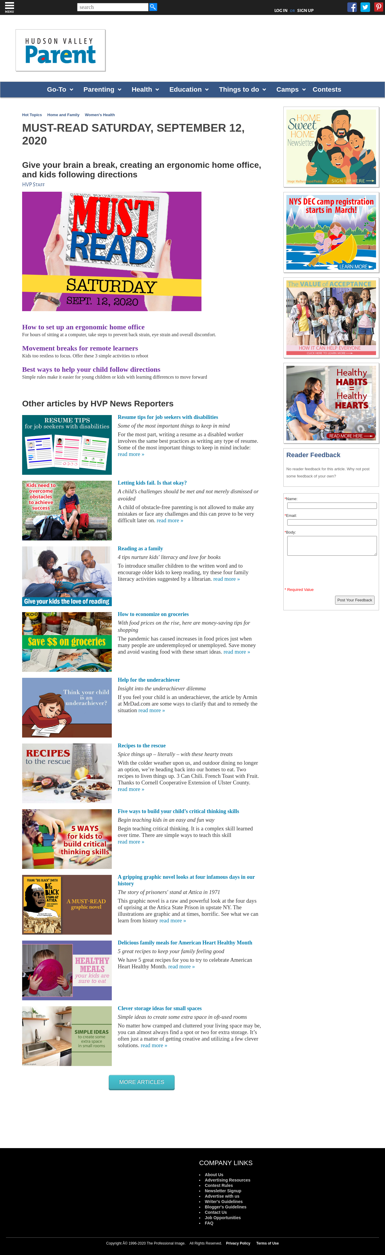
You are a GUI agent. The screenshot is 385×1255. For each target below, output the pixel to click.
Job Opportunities (223, 1217)
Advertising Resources (227, 1180)
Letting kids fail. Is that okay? (152, 483)
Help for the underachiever (149, 680)
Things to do (239, 89)
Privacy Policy (238, 1243)
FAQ (209, 1223)
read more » (131, 454)
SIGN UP (305, 10)
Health (142, 89)
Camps (287, 89)
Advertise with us (222, 1196)
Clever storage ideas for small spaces (160, 1008)
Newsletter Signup (223, 1190)
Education (185, 89)
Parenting (98, 89)
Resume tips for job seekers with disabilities (168, 417)
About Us (214, 1174)
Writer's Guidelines (224, 1201)
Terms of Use (267, 1243)
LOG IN (281, 10)
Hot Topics (32, 115)
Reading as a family (140, 549)
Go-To (56, 89)
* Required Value (299, 589)
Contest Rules (219, 1185)
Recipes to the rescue (142, 746)
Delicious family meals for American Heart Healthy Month (185, 943)
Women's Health (100, 115)
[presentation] (332, 572)
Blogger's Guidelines (225, 1207)
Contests (327, 89)
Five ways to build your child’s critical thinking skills (178, 811)
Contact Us (216, 1212)
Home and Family (63, 115)
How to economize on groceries (153, 614)
